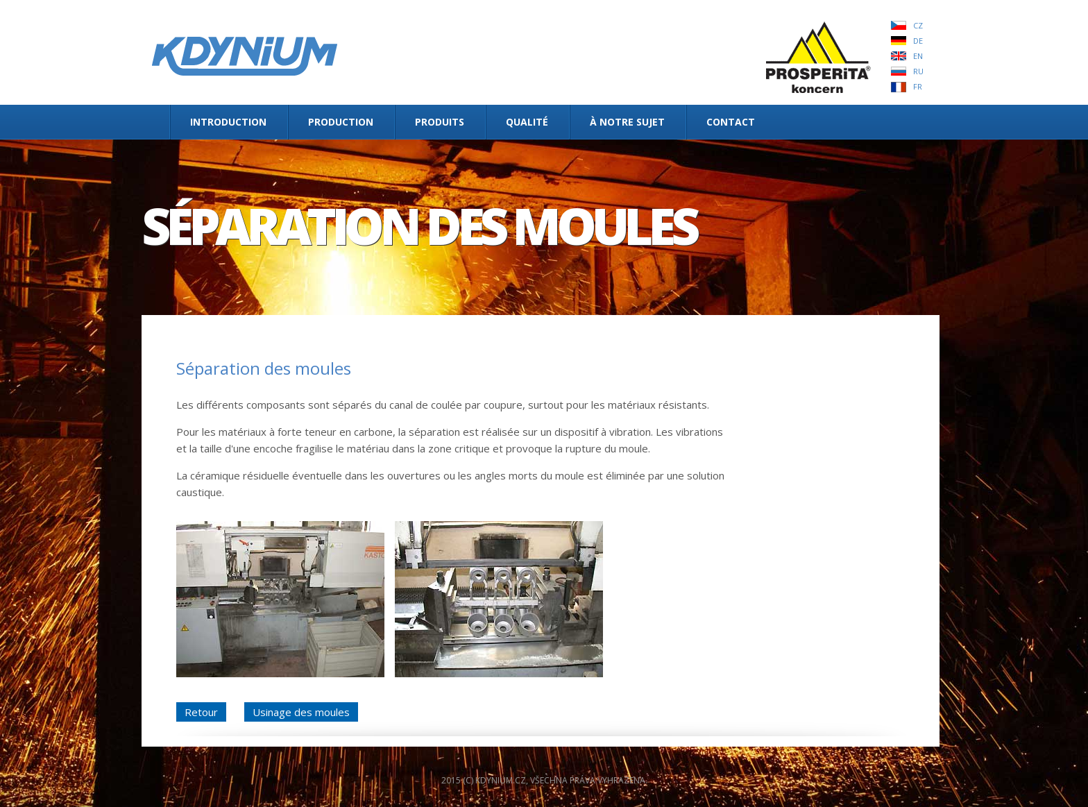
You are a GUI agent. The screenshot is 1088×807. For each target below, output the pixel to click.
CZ (918, 25)
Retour (201, 712)
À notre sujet (627, 121)
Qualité (527, 121)
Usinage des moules (301, 712)
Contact (730, 121)
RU (918, 71)
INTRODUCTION (228, 121)
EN (918, 56)
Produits (439, 121)
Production (340, 121)
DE (918, 40)
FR (917, 86)
